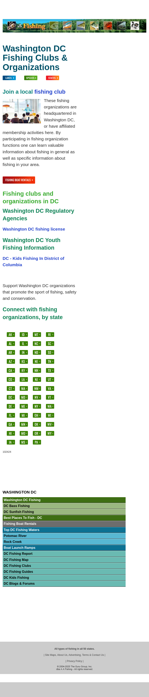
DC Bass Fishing (17, 506)
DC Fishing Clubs (17, 565)
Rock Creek (13, 542)
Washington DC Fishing (22, 500)
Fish (39, 11)
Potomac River (15, 536)
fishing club (49, 92)
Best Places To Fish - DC (23, 518)
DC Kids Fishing (16, 577)
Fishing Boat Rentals (20, 523)
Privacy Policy (74, 661)
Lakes (27, 11)
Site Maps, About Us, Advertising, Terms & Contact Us (74, 655)
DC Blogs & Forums (19, 583)
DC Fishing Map (16, 560)
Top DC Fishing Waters (21, 530)
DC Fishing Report (18, 553)
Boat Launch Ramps (20, 547)
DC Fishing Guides (18, 571)
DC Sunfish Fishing (19, 512)
